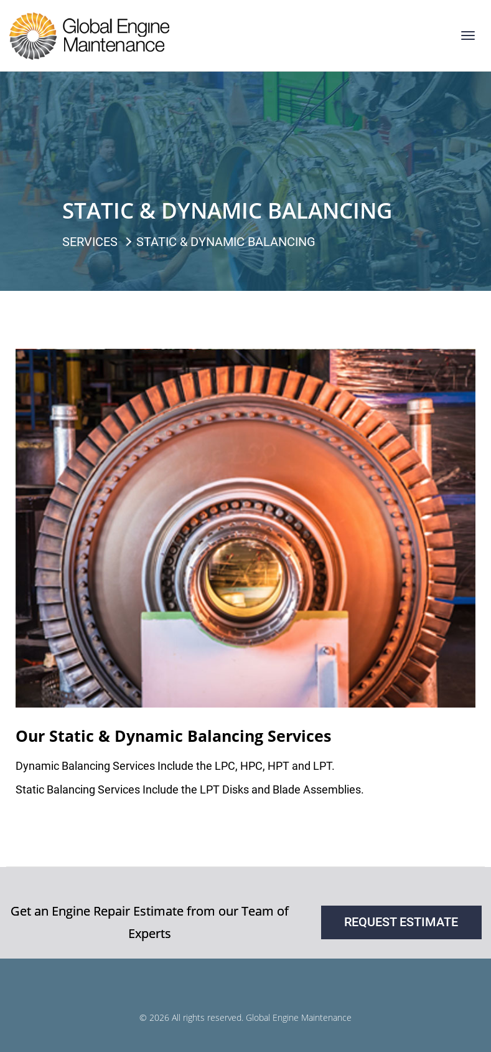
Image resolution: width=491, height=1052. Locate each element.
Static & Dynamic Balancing (226, 241)
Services (90, 241)
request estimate (401, 921)
